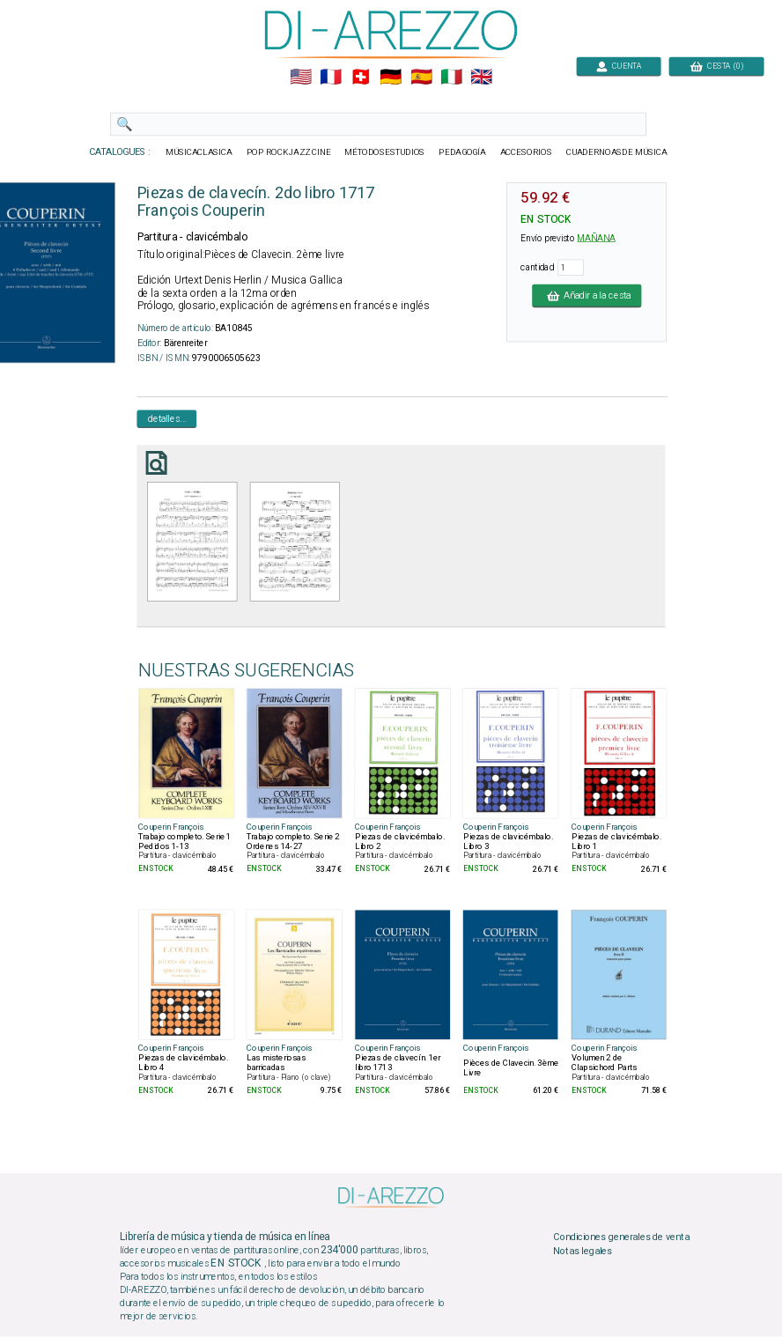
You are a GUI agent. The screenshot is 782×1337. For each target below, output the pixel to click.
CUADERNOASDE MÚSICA (617, 152)
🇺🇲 (301, 77)
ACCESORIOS (526, 152)
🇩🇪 (391, 77)
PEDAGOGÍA (462, 152)
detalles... (167, 418)
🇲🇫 (331, 77)
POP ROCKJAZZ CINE (289, 152)
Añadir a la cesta (586, 295)
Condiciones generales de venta (621, 1237)
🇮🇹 (451, 77)
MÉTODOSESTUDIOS (384, 152)
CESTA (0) (716, 65)
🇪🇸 (421, 77)
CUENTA (618, 65)
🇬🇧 (481, 77)
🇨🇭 (361, 77)
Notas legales (582, 1252)
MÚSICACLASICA (199, 152)
